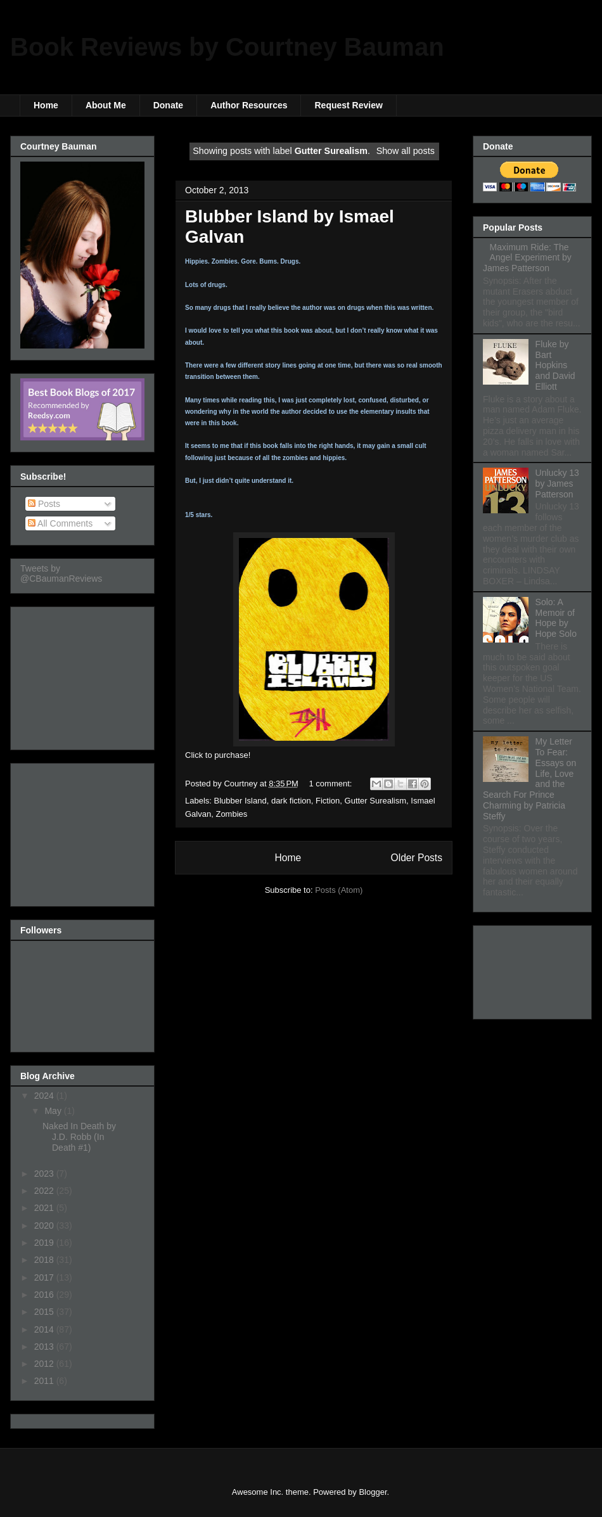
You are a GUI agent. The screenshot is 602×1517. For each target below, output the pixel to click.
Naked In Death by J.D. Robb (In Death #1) (79, 1137)
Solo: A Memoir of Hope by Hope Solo (556, 618)
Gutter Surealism (376, 800)
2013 (45, 1346)
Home (46, 105)
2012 (45, 1364)
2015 (45, 1312)
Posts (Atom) (338, 890)
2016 (45, 1295)
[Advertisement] (83, 674)
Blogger (373, 1492)
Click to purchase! (217, 755)
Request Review (348, 105)
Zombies (231, 814)
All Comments (60, 523)
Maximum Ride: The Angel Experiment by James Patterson (527, 258)
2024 (45, 1096)
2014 (45, 1329)
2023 (45, 1173)
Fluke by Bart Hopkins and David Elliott (555, 365)
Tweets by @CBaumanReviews (61, 573)
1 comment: (332, 783)
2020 (45, 1225)
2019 (45, 1243)
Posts (44, 504)
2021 (45, 1208)
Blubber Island (240, 800)
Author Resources (248, 105)
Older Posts (416, 857)
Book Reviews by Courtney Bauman (227, 47)
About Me (106, 105)
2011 (45, 1381)
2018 (45, 1260)
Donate (168, 105)
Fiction (328, 800)
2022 (45, 1191)
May (53, 1111)
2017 (45, 1277)
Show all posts (405, 151)
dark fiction (291, 800)
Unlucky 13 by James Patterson (557, 483)
